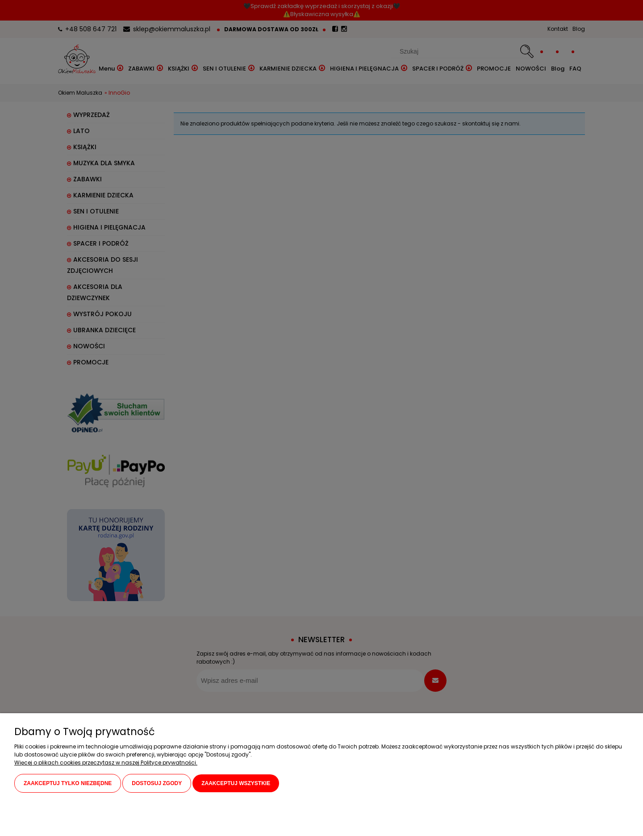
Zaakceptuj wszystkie (235, 784)
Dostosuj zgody (157, 784)
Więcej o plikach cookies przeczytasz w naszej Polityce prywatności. (105, 763)
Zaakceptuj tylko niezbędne (68, 784)
